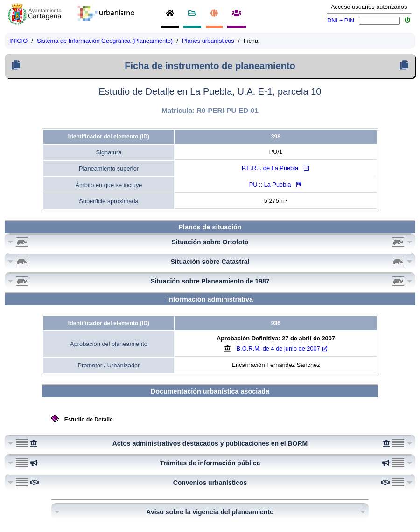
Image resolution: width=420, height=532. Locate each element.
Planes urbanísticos (208, 40)
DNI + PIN (340, 20)
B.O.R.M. (282, 348)
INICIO (18, 40)
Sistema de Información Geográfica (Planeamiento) (105, 40)
